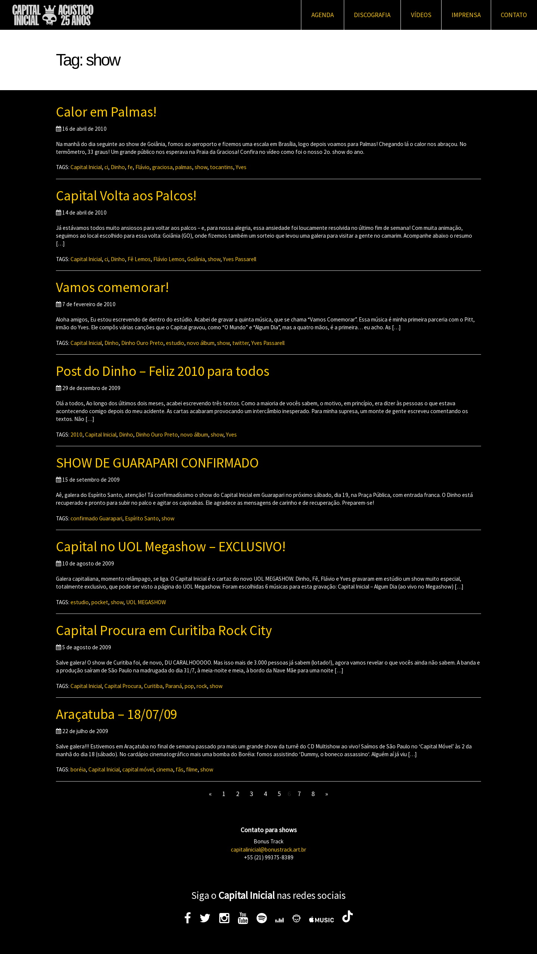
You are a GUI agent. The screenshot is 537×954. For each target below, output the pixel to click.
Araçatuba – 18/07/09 (116, 714)
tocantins (221, 167)
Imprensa (466, 15)
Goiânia (196, 259)
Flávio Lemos (169, 259)
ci (106, 167)
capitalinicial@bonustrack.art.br (268, 849)
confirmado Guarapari (96, 518)
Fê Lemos (139, 259)
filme (192, 769)
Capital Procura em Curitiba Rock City (164, 630)
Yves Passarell (239, 259)
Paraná (173, 686)
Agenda (322, 15)
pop (189, 686)
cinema (164, 769)
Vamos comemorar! (112, 287)
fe (130, 167)
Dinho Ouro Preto (142, 342)
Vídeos (421, 15)
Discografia (372, 15)
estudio (175, 342)
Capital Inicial (86, 167)
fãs (179, 769)
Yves (241, 167)
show (201, 167)
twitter (240, 342)
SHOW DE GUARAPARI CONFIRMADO (157, 462)
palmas (183, 167)
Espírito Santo (142, 518)
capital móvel (138, 769)
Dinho (118, 167)
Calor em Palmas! (106, 111)
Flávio (142, 167)
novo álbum (200, 342)
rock (202, 686)
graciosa (162, 167)
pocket (99, 602)
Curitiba (153, 686)
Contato (514, 15)
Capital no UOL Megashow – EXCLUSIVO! (171, 546)
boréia (78, 769)
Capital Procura (122, 686)
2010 (76, 434)
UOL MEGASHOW (146, 602)
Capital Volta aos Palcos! (126, 195)
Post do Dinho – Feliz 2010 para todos (162, 371)
